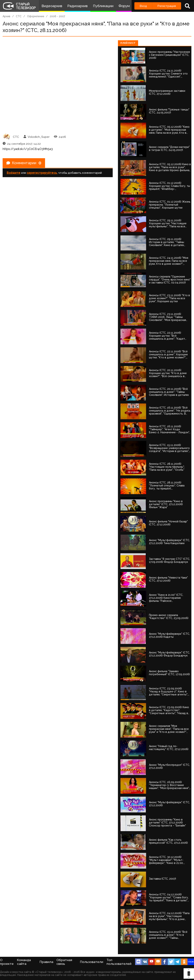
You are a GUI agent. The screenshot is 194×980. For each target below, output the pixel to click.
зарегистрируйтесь (42, 173)
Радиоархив (77, 6)
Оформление (35, 16)
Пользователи (91, 962)
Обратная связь (64, 962)
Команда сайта (24, 962)
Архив (6, 16)
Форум (124, 6)
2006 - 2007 (57, 16)
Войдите (13, 173)
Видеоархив (51, 6)
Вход (143, 6)
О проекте (7, 962)
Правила (46, 962)
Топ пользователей (119, 962)
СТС (18, 16)
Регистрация (166, 6)
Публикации (103, 6)
